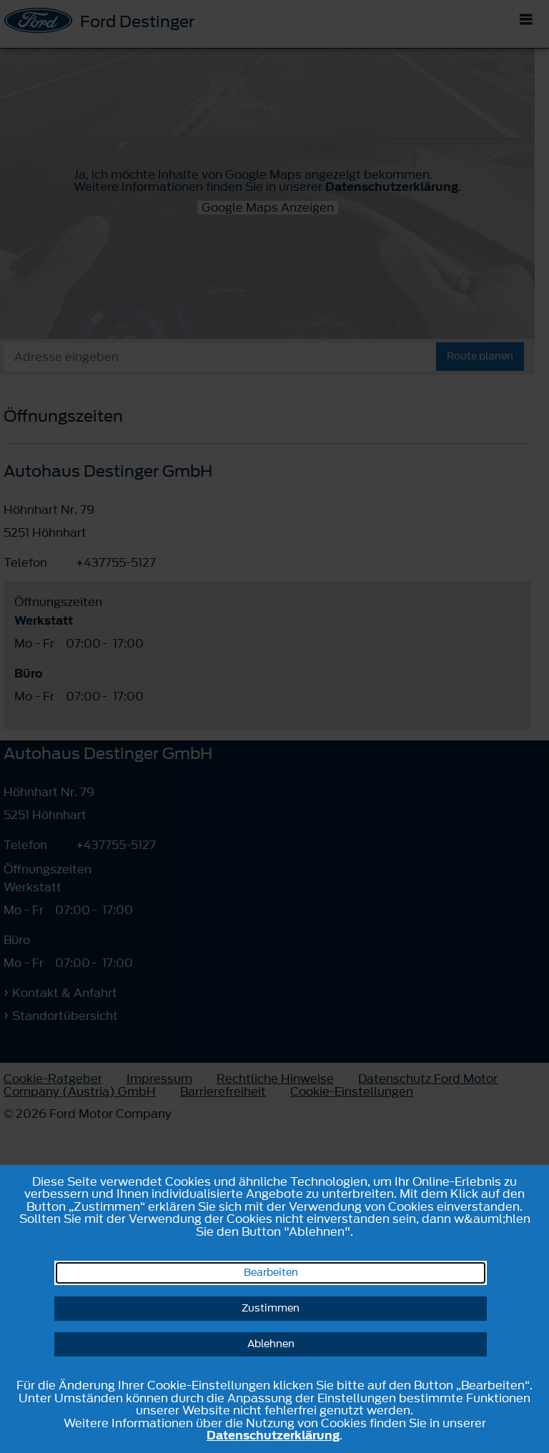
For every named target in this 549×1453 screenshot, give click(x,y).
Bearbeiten (271, 1272)
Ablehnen (271, 1344)
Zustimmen (271, 1308)
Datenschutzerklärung (273, 1435)
